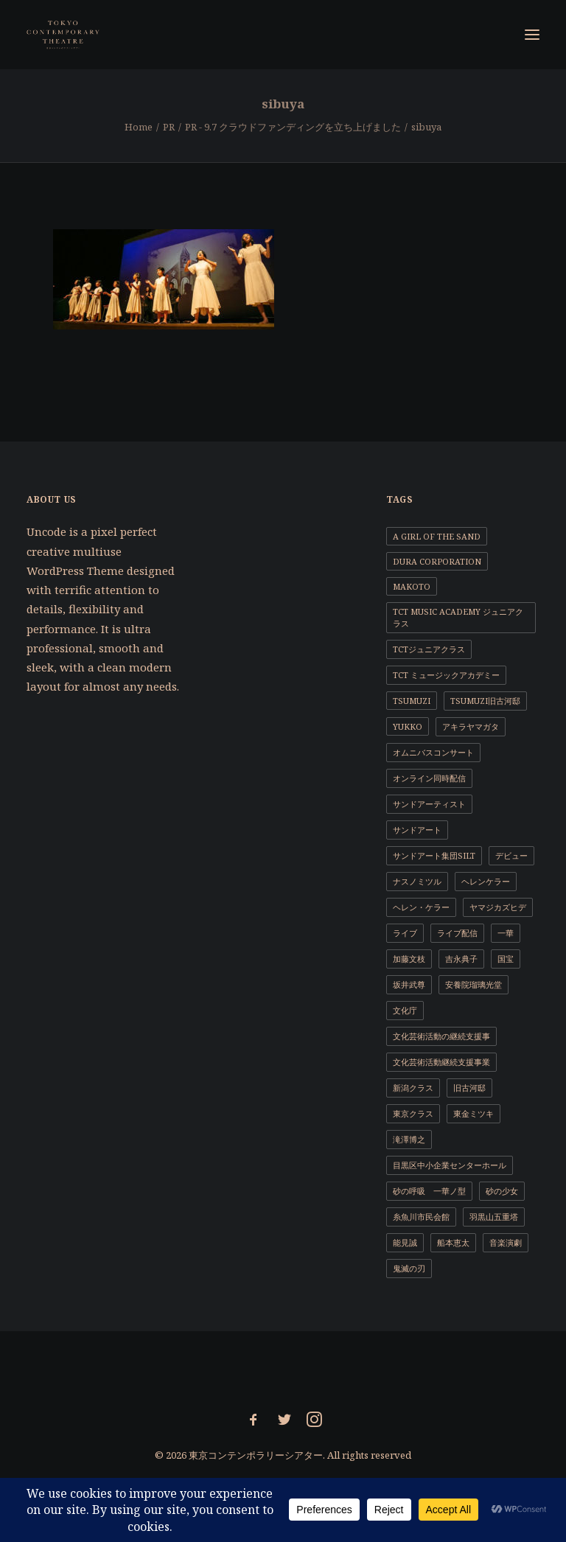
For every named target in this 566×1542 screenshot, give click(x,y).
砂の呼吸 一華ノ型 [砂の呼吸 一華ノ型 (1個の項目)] (429, 1190)
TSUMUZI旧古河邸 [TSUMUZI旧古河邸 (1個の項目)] (485, 700)
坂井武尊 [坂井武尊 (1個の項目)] (409, 984)
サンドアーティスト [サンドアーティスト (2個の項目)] (429, 803)
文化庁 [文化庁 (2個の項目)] (405, 1010)
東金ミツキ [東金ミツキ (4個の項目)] (473, 1113)
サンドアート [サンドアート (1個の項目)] (417, 829)
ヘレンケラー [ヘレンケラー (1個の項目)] (485, 881)
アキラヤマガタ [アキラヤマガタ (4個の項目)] (470, 726)
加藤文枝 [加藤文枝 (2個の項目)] (409, 958)
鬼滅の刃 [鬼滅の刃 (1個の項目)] (409, 1268)
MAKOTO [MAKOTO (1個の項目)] (411, 586)
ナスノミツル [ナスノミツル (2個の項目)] (417, 881)
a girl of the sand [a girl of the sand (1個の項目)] (437, 536)
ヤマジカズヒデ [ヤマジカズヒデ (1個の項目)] (497, 907)
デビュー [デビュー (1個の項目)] (511, 855)
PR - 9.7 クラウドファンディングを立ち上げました (293, 126)
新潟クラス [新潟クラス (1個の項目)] (413, 1087)
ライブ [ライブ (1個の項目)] (405, 932)
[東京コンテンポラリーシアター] (64, 34)
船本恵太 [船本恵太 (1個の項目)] (453, 1242)
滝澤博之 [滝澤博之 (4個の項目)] (409, 1139)
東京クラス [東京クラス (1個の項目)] (413, 1113)
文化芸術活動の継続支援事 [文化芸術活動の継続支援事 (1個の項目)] (441, 1036)
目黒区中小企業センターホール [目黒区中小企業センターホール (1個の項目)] (449, 1165)
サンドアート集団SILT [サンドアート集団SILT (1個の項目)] (434, 855)
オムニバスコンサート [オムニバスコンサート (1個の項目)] (433, 752)
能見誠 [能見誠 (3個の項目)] (405, 1242)
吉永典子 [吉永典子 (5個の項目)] (461, 958)
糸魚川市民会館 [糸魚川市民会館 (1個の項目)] (421, 1216)
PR (169, 126)
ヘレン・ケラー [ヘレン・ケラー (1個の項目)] (421, 907)
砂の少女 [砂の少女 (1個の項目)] (502, 1190)
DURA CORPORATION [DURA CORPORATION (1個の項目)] (437, 561)
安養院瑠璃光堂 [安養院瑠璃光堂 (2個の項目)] (473, 984)
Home (139, 126)
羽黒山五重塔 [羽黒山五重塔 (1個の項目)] (493, 1216)
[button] (532, 34)
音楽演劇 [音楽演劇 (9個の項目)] (505, 1242)
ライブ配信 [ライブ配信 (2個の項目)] (457, 932)
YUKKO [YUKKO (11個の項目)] (407, 726)
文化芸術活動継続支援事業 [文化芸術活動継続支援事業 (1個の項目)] (441, 1061)
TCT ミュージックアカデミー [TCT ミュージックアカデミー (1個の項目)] (446, 674)
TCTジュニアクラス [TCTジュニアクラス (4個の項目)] (429, 649)
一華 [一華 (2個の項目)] (505, 932)
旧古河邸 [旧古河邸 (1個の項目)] (469, 1087)
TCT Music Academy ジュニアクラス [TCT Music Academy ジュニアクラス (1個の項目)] (458, 617)
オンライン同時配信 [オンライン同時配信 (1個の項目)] (429, 778)
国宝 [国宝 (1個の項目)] (505, 958)
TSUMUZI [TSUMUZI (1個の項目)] (411, 700)
